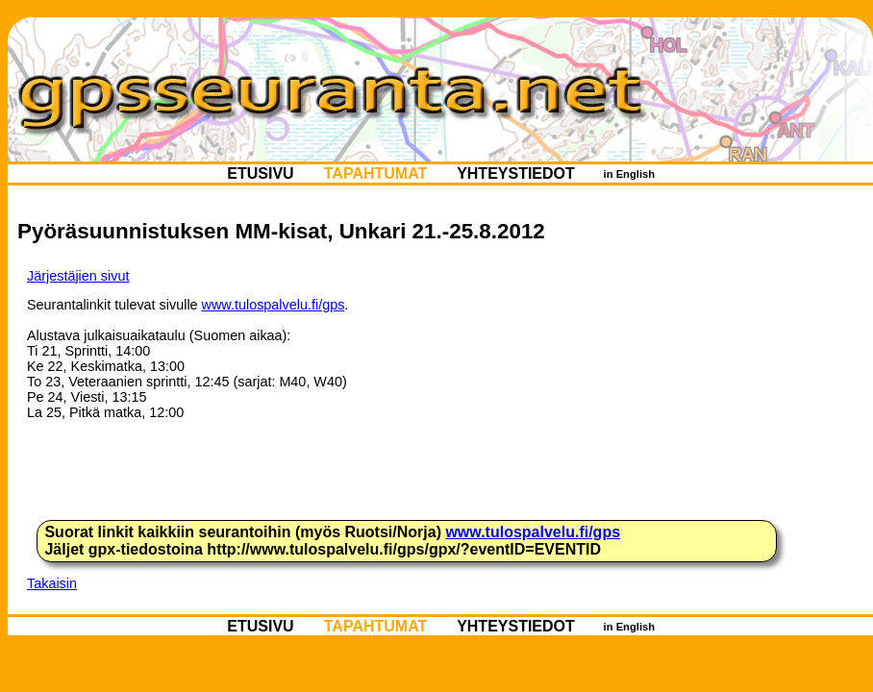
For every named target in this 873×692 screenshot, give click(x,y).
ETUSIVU (260, 173)
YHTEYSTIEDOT (516, 173)
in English (629, 174)
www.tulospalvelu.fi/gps (273, 304)
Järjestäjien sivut (78, 276)
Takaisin (52, 583)
